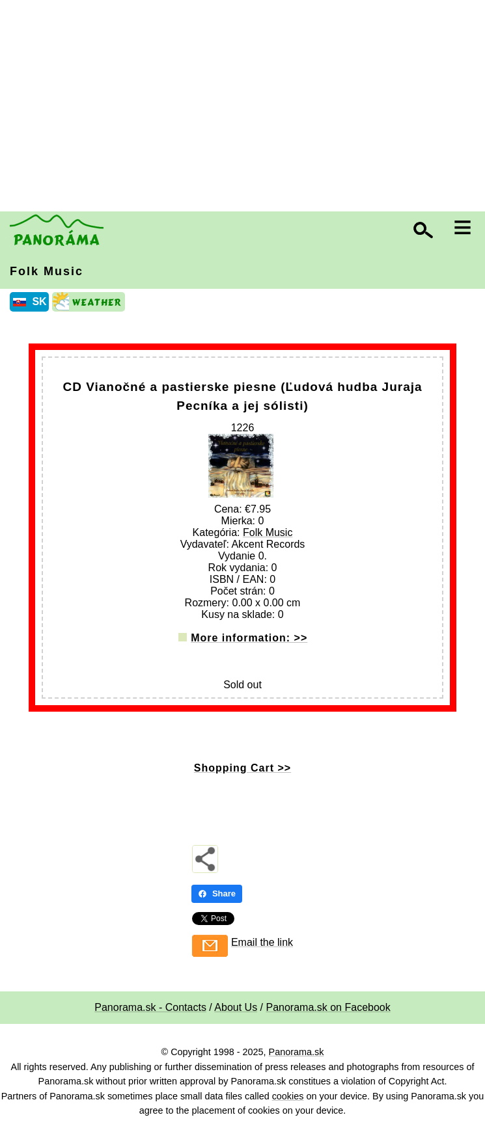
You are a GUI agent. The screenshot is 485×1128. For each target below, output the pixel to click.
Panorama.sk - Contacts (150, 1007)
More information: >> (249, 637)
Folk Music (46, 271)
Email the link (262, 942)
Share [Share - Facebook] (217, 893)
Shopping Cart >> (242, 767)
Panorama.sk (296, 1052)
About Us (235, 1007)
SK (39, 301)
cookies (288, 1096)
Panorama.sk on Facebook (328, 1007)
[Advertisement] (246, 107)
